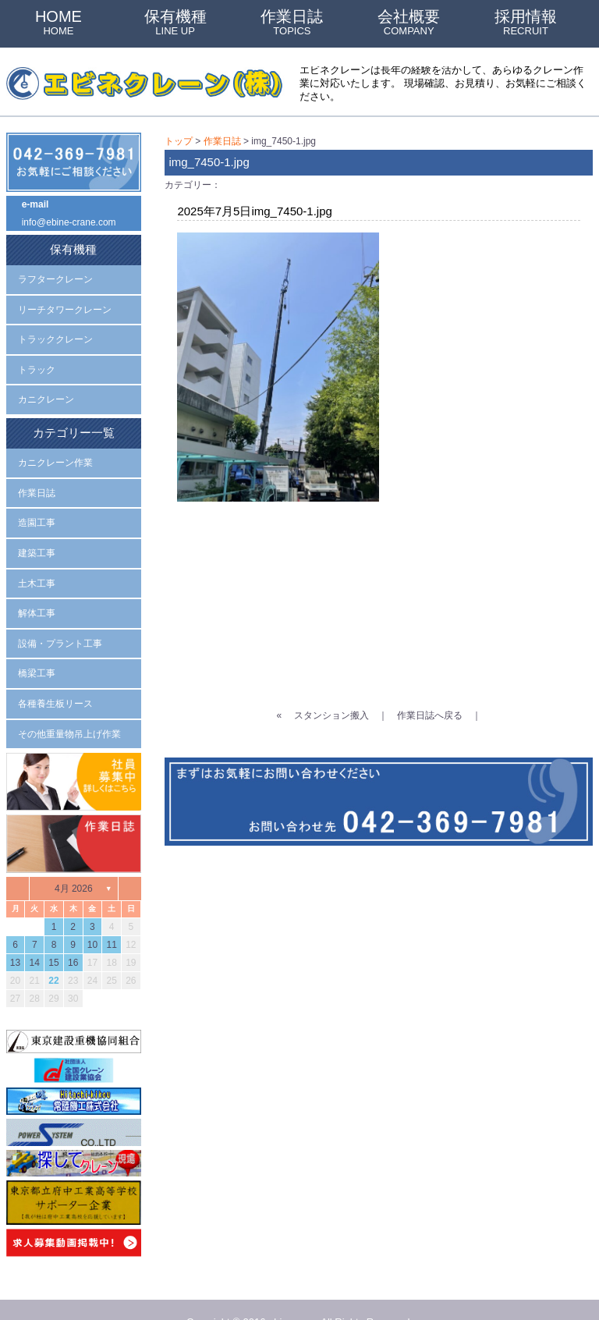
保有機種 (175, 22)
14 (35, 935)
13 (15, 935)
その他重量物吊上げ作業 (69, 707)
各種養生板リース (55, 678)
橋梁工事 (36, 649)
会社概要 (408, 22)
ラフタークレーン (55, 273)
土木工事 (36, 564)
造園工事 (36, 506)
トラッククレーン (55, 331)
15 (53, 935)
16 (73, 935)
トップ (179, 140)
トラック (36, 360)
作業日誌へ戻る (430, 708)
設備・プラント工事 (60, 621)
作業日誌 (292, 22)
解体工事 (36, 592)
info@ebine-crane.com (69, 220)
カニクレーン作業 (55, 448)
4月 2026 (74, 861)
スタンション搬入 (331, 708)
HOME (58, 22)
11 (111, 917)
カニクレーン (46, 389)
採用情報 (525, 22)
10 (92, 917)
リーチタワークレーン (65, 302)
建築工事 (36, 535)
